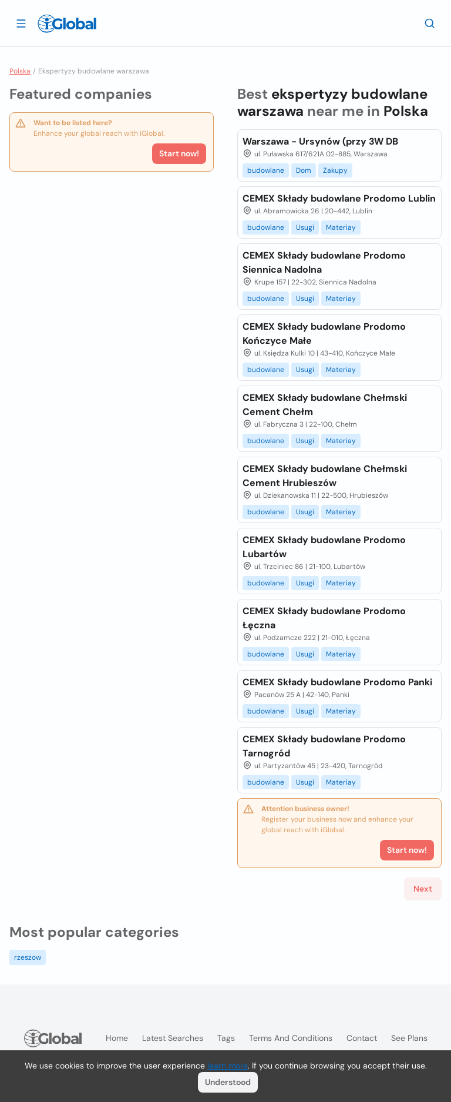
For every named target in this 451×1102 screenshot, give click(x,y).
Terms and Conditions (290, 1038)
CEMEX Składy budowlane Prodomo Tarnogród (324, 746)
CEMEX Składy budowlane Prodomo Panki (337, 682)
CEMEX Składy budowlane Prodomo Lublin (339, 198)
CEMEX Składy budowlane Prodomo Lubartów (324, 547)
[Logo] (67, 23)
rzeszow (27, 957)
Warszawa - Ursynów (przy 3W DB (320, 141)
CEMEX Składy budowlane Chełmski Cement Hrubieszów (325, 476)
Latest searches (172, 1038)
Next (422, 888)
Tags (226, 1038)
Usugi (305, 227)
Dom (303, 170)
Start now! (179, 153)
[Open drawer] (21, 23)
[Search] (430, 23)
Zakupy (335, 170)
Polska (20, 71)
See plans (409, 1038)
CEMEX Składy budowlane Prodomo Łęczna (324, 618)
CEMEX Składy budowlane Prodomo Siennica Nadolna (324, 262)
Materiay (341, 227)
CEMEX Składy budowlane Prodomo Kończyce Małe (324, 333)
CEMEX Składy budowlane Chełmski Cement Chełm (325, 404)
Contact (361, 1038)
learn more (227, 1065)
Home (117, 1038)
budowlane (265, 170)
